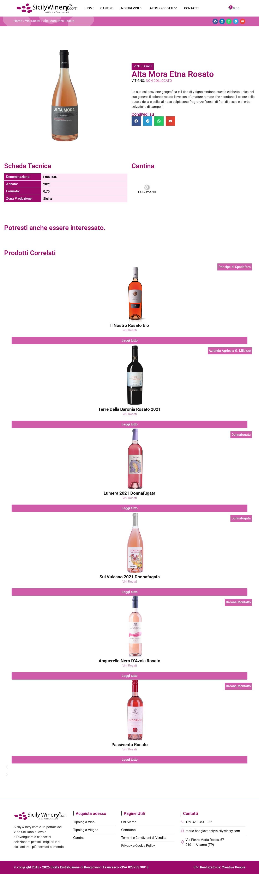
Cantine (106, 8)
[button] (215, 21)
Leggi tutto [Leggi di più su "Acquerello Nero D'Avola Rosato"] (130, 676)
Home (89, 8)
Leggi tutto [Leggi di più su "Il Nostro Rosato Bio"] (130, 340)
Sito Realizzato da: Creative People (219, 867)
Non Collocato (159, 81)
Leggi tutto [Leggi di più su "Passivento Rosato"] (130, 760)
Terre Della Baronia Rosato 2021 (129, 409)
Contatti (191, 8)
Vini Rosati (32, 21)
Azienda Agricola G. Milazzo (230, 351)
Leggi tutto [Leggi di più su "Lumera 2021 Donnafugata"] (130, 508)
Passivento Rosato (130, 744)
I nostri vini (131, 8)
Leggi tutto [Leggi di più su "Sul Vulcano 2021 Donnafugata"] (130, 592)
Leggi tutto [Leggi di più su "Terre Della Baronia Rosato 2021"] (130, 424)
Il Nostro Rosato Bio (129, 325)
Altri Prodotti (163, 8)
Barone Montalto (238, 602)
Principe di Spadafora (234, 267)
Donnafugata (241, 435)
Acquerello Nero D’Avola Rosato (129, 660)
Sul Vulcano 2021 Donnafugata (130, 576)
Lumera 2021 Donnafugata (129, 493)
